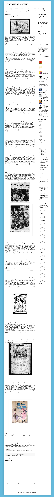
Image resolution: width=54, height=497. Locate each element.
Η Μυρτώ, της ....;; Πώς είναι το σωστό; (45, 66)
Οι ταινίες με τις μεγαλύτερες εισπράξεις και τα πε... (43, 188)
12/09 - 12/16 (42, 213)
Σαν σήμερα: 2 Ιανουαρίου (43, 191)
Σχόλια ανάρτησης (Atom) (12, 484)
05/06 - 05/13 (42, 256)
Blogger (35, 492)
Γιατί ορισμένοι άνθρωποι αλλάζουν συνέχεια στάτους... (43, 144)
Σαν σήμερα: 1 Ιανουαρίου (43, 199)
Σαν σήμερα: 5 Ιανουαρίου (43, 155)
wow (39, 11)
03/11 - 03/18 (41, 267)
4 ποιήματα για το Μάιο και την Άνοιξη (45, 61)
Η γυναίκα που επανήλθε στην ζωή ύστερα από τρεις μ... (43, 179)
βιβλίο (45, 10)
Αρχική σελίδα (20, 483)
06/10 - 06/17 (42, 249)
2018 (39, 131)
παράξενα (32, 9)
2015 (39, 135)
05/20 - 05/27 (42, 253)
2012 (39, 139)
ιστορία (34, 10)
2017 (39, 132)
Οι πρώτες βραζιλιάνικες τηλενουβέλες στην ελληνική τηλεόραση (45, 72)
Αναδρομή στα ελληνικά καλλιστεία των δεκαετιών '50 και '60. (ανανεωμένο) (45, 78)
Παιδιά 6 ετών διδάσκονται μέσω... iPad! (43, 169)
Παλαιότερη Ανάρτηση (31, 483)
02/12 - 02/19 (42, 273)
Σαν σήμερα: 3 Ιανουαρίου (43, 182)
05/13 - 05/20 (42, 255)
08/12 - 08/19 (42, 237)
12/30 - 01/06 (42, 140)
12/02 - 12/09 (42, 214)
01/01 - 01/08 (42, 281)
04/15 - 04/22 (42, 260)
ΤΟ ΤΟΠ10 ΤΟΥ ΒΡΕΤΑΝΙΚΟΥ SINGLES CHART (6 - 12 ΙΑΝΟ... (43, 162)
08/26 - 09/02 (42, 234)
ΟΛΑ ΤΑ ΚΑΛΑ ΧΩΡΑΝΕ (16, 4)
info (13, 9)
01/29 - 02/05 (42, 276)
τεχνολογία (7, 11)
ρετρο (29, 10)
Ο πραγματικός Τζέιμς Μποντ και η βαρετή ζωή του (43, 159)
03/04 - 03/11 (41, 269)
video (6, 10)
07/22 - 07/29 (42, 241)
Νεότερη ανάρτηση (8, 483)
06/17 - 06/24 (42, 248)
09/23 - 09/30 (42, 228)
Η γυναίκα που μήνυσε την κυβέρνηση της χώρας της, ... (43, 157)
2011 (39, 283)
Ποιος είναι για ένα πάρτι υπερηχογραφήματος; (42, 184)
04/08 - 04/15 (42, 262)
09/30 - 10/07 (42, 227)
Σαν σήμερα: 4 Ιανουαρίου (43, 167)
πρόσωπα (39, 9)
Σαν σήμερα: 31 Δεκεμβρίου (43, 205)
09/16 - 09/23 (42, 230)
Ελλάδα (11, 455)
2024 (39, 122)
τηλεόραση (15, 10)
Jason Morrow (29, 492)
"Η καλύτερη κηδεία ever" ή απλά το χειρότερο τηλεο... (43, 142)
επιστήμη (34, 11)
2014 (39, 136)
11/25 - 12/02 (41, 216)
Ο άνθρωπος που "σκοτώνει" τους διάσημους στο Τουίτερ (43, 146)
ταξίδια (23, 11)
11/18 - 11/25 (41, 217)
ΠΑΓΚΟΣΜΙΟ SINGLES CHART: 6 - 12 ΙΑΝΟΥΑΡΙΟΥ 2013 (43, 153)
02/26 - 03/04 (42, 270)
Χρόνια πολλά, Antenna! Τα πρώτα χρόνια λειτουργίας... (43, 201)
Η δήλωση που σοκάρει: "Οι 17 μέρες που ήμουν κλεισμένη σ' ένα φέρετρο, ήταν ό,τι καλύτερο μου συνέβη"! (43, 96)
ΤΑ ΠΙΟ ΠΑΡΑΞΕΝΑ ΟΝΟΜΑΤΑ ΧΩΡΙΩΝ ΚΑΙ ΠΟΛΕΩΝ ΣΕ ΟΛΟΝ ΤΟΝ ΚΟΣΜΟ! (43, 90)
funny (25, 10)
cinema (21, 10)
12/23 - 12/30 (42, 210)
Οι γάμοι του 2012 (42, 148)
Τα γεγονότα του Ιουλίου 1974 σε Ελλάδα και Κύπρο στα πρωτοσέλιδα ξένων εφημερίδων (45, 115)
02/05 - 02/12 (42, 274)
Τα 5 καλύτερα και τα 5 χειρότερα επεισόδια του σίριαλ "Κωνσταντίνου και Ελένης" (45, 102)
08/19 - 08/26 (42, 235)
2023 (39, 124)
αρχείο (25, 9)
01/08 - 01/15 (42, 280)
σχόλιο (12, 11)
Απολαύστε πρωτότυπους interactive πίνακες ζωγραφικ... (42, 177)
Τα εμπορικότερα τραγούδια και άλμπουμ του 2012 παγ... (43, 203)
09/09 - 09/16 (42, 231)
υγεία (10, 10)
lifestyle (19, 9)
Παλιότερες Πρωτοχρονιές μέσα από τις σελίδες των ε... (43, 207)
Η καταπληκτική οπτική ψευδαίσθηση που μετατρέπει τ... (43, 174)
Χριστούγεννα (16, 455)
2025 (39, 121)
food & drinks (39, 10)
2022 (39, 125)
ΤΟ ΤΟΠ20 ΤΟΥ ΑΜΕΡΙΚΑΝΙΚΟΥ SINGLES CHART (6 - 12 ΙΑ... (43, 165)
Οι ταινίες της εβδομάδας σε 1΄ (43, 181)
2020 (39, 128)
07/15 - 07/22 (42, 242)
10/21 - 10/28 (42, 223)
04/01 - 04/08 (42, 263)
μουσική (7, 9)
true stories (29, 11)
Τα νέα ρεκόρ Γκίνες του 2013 (43, 186)
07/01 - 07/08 (42, 245)
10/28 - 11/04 (41, 221)
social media (18, 11)
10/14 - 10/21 (42, 224)
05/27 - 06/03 (42, 252)
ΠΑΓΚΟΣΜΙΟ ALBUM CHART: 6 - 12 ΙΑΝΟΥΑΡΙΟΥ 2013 (42, 150)
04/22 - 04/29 (42, 259)
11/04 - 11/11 (41, 220)
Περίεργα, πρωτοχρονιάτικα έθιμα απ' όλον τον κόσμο (43, 193)
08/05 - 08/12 (42, 238)
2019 (39, 129)
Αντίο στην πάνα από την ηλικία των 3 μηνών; (43, 171)
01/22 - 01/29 (42, 277)
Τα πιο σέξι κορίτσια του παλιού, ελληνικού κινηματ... (43, 196)
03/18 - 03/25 (42, 266)
